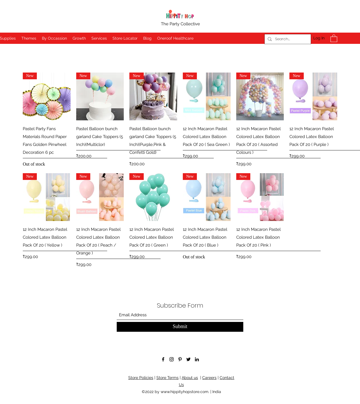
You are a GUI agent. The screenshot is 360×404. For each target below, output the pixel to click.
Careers (209, 377)
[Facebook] (163, 359)
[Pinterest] (180, 359)
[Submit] (180, 327)
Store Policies (140, 377)
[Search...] (287, 39)
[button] (333, 38)
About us (190, 377)
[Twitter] (188, 359)
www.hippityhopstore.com (184, 391)
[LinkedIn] (197, 359)
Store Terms (167, 377)
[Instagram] (171, 359)
